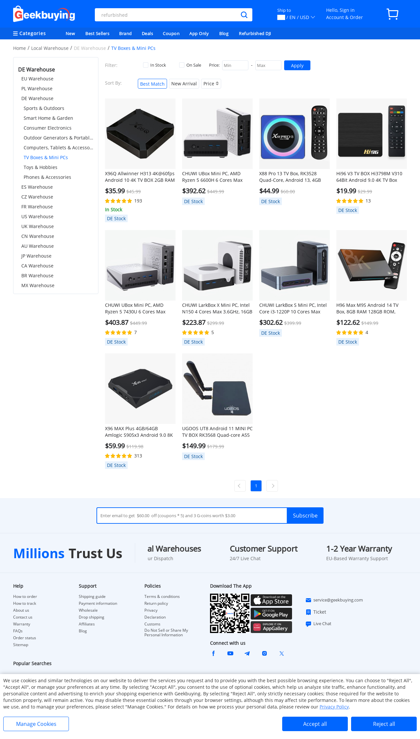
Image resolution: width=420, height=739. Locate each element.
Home (19, 48)
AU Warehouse (37, 246)
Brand (125, 33)
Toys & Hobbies (40, 167)
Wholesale (88, 610)
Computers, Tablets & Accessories (59, 147)
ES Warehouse (37, 187)
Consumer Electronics (48, 128)
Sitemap (20, 644)
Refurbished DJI (255, 33)
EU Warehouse (37, 78)
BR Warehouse (37, 275)
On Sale (190, 65)
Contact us (22, 617)
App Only (199, 33)
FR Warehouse (37, 206)
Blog (223, 33)
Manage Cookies (36, 724)
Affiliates (87, 624)
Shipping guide (92, 596)
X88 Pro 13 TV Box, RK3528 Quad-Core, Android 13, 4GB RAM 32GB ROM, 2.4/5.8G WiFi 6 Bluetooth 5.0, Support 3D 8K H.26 (294, 176)
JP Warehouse (36, 256)
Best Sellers (97, 33)
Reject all (384, 724)
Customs (152, 624)
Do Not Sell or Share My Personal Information (166, 632)
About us (21, 610)
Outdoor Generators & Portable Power (59, 138)
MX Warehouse (37, 285)
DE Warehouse (37, 98)
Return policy (156, 603)
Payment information (98, 603)
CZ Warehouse (37, 197)
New (70, 33)
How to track (24, 603)
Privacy (151, 610)
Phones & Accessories (47, 177)
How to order (25, 596)
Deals (147, 33)
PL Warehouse (36, 88)
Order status (24, 638)
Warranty (21, 624)
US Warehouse (37, 216)
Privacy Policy (334, 707)
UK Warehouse (37, 226)
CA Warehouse (37, 266)
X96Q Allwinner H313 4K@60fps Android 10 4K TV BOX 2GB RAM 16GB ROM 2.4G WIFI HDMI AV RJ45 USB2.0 (140, 176)
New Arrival (184, 83)
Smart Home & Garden (48, 118)
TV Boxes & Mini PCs (46, 157)
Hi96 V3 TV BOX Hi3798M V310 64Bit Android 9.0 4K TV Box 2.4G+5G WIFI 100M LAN (369, 176)
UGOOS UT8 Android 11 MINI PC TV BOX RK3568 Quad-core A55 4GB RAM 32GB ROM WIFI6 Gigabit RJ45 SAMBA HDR (217, 431)
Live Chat (318, 624)
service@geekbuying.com (334, 600)
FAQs (18, 631)
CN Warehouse (37, 236)
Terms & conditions (162, 596)
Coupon (171, 33)
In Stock (154, 65)
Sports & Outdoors (44, 108)
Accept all (315, 724)
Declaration (155, 617)
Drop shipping (91, 617)
